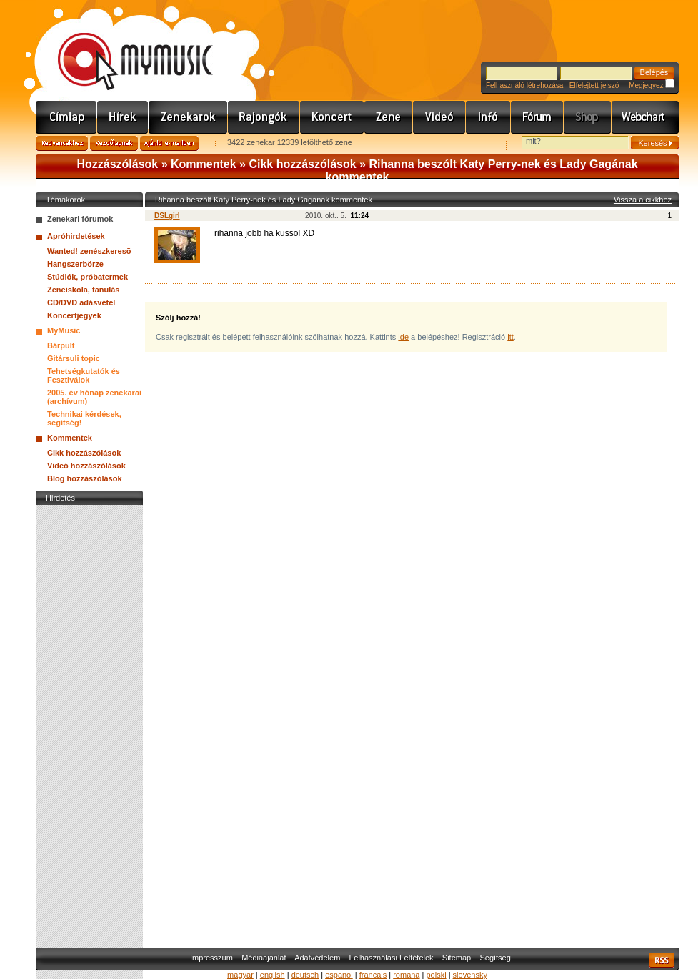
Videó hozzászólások (86, 465)
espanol (339, 974)
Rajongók (264, 117)
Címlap (66, 117)
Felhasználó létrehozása (524, 85)
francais (373, 974)
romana (406, 974)
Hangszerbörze (75, 264)
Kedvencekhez (62, 143)
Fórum (537, 117)
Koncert (332, 117)
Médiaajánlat (263, 957)
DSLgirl (167, 216)
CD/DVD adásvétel (81, 302)
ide (403, 337)
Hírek (123, 117)
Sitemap (456, 957)
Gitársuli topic (73, 358)
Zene (388, 117)
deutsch (305, 974)
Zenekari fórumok (80, 219)
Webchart (645, 117)
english (272, 974)
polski (436, 974)
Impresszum (211, 957)
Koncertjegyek (74, 315)
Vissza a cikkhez (643, 199)
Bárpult (61, 345)
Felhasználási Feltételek (391, 957)
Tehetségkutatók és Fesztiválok (83, 375)
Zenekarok (188, 117)
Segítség (494, 957)
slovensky (470, 974)
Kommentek (203, 164)
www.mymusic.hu (123, 46)
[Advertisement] (89, 723)
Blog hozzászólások (84, 478)
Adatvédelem (317, 957)
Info (488, 117)
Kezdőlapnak (114, 143)
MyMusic (63, 330)
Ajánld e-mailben (169, 143)
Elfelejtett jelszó (594, 85)
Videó (439, 117)
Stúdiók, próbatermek (87, 276)
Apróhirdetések (76, 236)
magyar (240, 974)
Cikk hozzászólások (302, 164)
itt (510, 337)
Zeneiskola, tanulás (83, 289)
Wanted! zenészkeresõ (89, 251)
